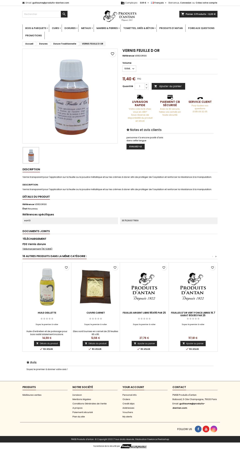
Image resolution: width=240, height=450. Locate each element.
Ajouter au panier (168, 86)
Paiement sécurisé (82, 412)
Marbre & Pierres (107, 28)
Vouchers (127, 412)
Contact (179, 387)
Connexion (185, 2)
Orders (126, 399)
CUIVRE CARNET (95, 312)
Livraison (77, 395)
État (24, 208)
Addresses (128, 408)
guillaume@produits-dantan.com (50, 2)
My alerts (127, 416)
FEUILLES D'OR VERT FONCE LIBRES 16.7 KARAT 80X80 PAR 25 (193, 314)
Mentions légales (81, 399)
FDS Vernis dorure (34, 244)
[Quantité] (140, 86)
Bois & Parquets (35, 28)
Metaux (86, 28)
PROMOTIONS (33, 35)
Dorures (70, 28)
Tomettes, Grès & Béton (138, 28)
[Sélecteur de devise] (145, 3)
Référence (128, 55)
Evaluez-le (135, 146)
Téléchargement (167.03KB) (37, 248)
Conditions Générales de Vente (89, 403)
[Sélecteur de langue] (159, 3)
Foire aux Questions (201, 28)
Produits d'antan (171, 28)
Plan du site (78, 416)
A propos (77, 408)
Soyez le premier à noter (47, 324)
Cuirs (55, 28)
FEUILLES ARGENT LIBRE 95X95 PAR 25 (144, 312)
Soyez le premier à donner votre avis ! (47, 369)
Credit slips (128, 403)
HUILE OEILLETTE (47, 312)
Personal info (129, 395)
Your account (133, 387)
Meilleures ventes (32, 395)
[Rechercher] (45, 14)
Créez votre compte (206, 2)
